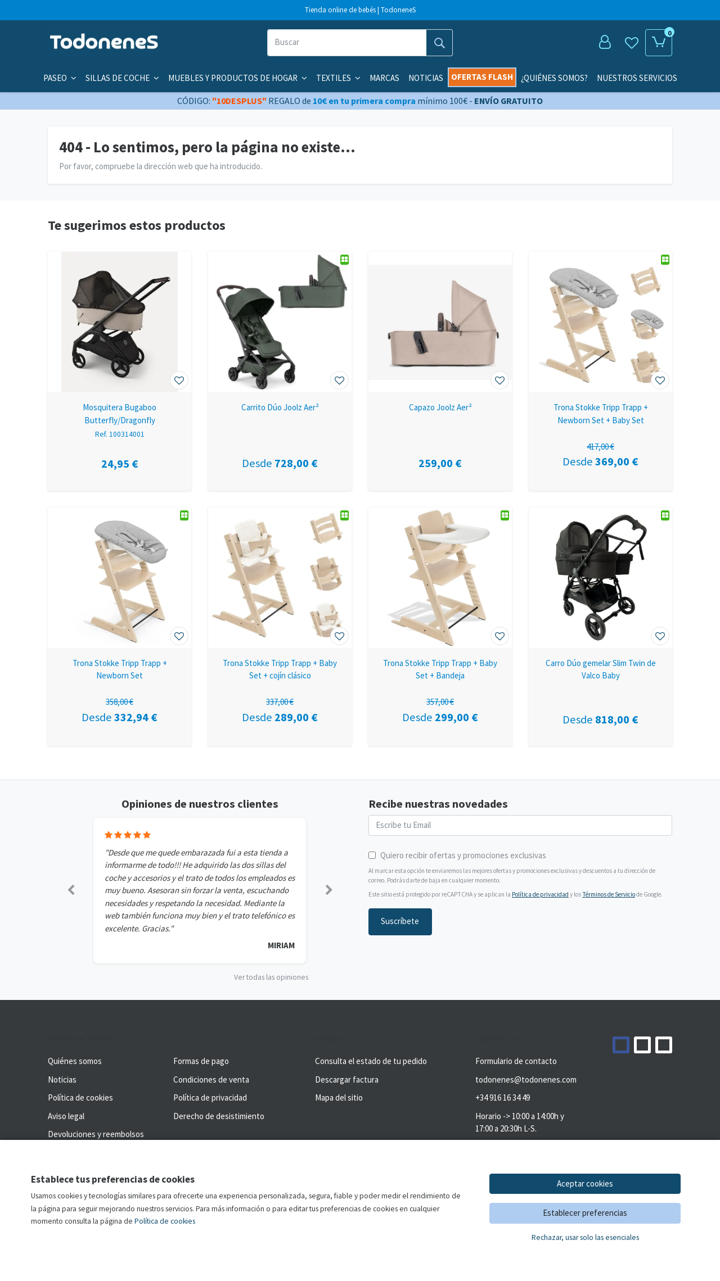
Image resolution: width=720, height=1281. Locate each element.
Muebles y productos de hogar (237, 78)
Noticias (425, 78)
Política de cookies (80, 1097)
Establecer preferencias (585, 1212)
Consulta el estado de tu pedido (371, 1061)
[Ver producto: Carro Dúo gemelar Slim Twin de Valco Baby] (600, 578)
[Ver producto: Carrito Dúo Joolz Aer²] (280, 322)
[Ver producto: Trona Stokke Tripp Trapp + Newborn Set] (119, 578)
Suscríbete (400, 921)
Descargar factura (347, 1079)
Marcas (384, 78)
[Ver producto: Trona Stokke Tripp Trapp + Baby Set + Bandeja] (440, 578)
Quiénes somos (75, 1061)
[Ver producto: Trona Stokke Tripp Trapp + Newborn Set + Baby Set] (600, 322)
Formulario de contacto (516, 1061)
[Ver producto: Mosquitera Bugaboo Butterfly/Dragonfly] (119, 322)
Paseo (59, 78)
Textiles (338, 78)
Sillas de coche (122, 78)
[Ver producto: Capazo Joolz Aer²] (440, 322)
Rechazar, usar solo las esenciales (585, 1237)
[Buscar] (346, 42)
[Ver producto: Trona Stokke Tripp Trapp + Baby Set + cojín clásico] (280, 578)
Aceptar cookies (585, 1183)
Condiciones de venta (211, 1079)
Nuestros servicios (637, 78)
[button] (70, 890)
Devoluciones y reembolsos (96, 1134)
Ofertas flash (482, 76)
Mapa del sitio (339, 1097)
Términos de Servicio (608, 894)
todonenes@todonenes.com (526, 1079)
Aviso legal (66, 1116)
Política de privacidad (540, 894)
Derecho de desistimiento (218, 1116)
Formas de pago (201, 1061)
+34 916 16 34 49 (502, 1097)
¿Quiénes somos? (554, 78)
